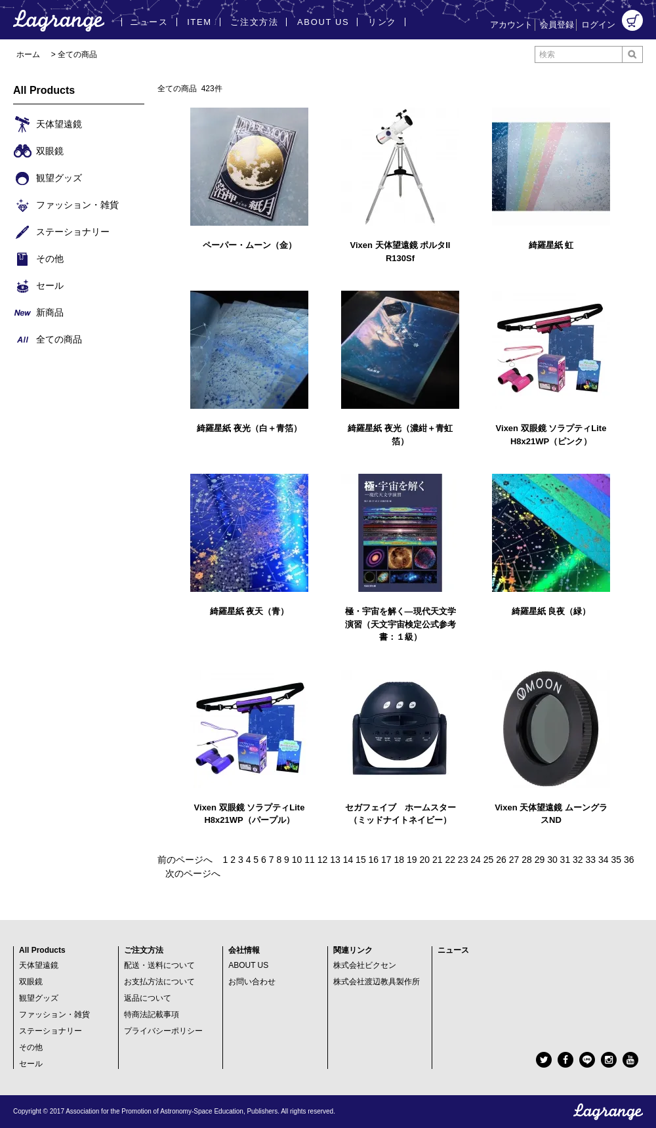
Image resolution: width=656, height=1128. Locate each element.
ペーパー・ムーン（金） (250, 245)
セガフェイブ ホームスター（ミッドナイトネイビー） (400, 814)
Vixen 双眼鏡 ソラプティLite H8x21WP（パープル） (249, 814)
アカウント (511, 25)
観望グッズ (38, 998)
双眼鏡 (31, 981)
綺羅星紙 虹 (551, 245)
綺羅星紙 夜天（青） (249, 611)
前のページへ (185, 859)
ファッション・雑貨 (54, 1014)
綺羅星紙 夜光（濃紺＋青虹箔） (400, 434)
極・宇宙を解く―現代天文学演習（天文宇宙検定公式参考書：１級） (400, 624)
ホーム (28, 54)
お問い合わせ (252, 981)
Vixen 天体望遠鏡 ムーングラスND (551, 814)
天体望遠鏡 (38, 965)
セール (31, 1063)
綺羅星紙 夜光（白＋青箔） (249, 428)
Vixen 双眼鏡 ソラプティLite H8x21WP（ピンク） (551, 434)
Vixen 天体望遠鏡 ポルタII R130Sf (400, 251)
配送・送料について (159, 965)
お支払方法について (159, 981)
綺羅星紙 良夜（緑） (551, 611)
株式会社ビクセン (364, 965)
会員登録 (557, 25)
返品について (147, 998)
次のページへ (192, 873)
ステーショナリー (50, 1030)
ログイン (598, 25)
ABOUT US (248, 965)
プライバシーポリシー (163, 1030)
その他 (31, 1047)
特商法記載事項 (151, 1014)
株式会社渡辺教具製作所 (376, 981)
